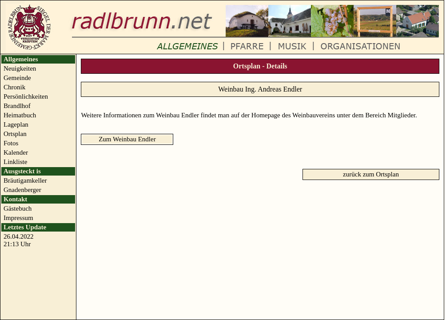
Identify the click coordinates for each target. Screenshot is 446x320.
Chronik (14, 87)
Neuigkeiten (20, 68)
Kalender (16, 152)
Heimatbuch (20, 115)
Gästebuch (18, 208)
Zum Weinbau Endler (127, 139)
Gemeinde (17, 77)
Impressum (18, 217)
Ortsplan (15, 133)
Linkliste (15, 161)
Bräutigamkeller (25, 180)
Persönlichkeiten (26, 96)
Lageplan (16, 124)
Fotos (11, 143)
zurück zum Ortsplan (371, 174)
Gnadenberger (22, 189)
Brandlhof (17, 105)
